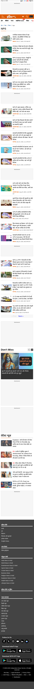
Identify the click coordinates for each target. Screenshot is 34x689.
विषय (9, 25)
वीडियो (6, 20)
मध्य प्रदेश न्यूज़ (4, 611)
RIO (30, 675)
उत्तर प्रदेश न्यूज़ (5, 601)
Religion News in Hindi (7, 575)
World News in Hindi (7, 563)
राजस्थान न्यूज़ (4, 616)
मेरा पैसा (14, 142)
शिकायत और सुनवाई (6, 536)
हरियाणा (3, 623)
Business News (5, 573)
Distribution (17, 677)
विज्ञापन (3, 533)
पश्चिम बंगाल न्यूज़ (5, 606)
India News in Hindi (6, 560)
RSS (25, 675)
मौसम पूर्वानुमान (5, 550)
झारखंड (3, 631)
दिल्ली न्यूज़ (3, 603)
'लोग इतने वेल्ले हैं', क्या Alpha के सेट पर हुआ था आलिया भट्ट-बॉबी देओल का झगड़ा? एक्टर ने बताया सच (23, 474)
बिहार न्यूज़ (3, 608)
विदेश (27, 20)
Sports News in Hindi (7, 568)
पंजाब (2, 621)
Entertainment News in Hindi (9, 565)
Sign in (31, 0)
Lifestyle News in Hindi (7, 583)
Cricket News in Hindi (7, 570)
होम (2, 20)
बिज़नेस (14, 41)
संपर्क (2, 528)
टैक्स (14, 218)
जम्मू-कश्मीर (4, 628)
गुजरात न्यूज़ (4, 618)
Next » (20, 316)
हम (2, 531)
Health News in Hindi (7, 580)
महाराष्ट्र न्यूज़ (4, 613)
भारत (12, 20)
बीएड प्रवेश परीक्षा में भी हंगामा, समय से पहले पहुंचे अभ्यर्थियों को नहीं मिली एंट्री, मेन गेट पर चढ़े (22, 465)
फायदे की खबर (16, 76)
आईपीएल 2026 (20, 20)
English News (5, 541)
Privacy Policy (26, 672)
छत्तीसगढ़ (3, 626)
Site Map (6, 672)
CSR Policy (6, 675)
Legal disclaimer (15, 672)
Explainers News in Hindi (8, 578)
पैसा (5, 25)
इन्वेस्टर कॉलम (4, 538)
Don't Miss (7, 349)
